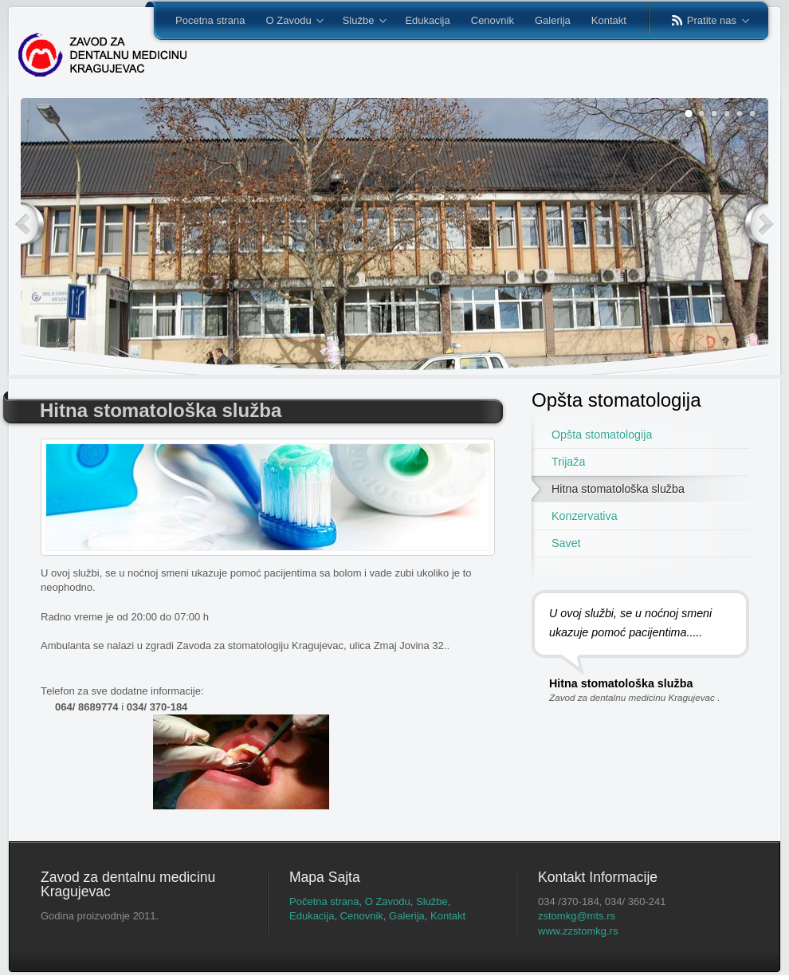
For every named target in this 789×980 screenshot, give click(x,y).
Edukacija (311, 916)
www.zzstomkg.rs (578, 931)
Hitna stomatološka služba (618, 488)
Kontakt (447, 916)
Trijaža (568, 461)
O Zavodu (387, 901)
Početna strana (324, 901)
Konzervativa (585, 516)
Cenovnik (361, 916)
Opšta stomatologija (602, 434)
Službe (432, 901)
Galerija (407, 916)
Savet (566, 543)
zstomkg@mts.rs (576, 916)
